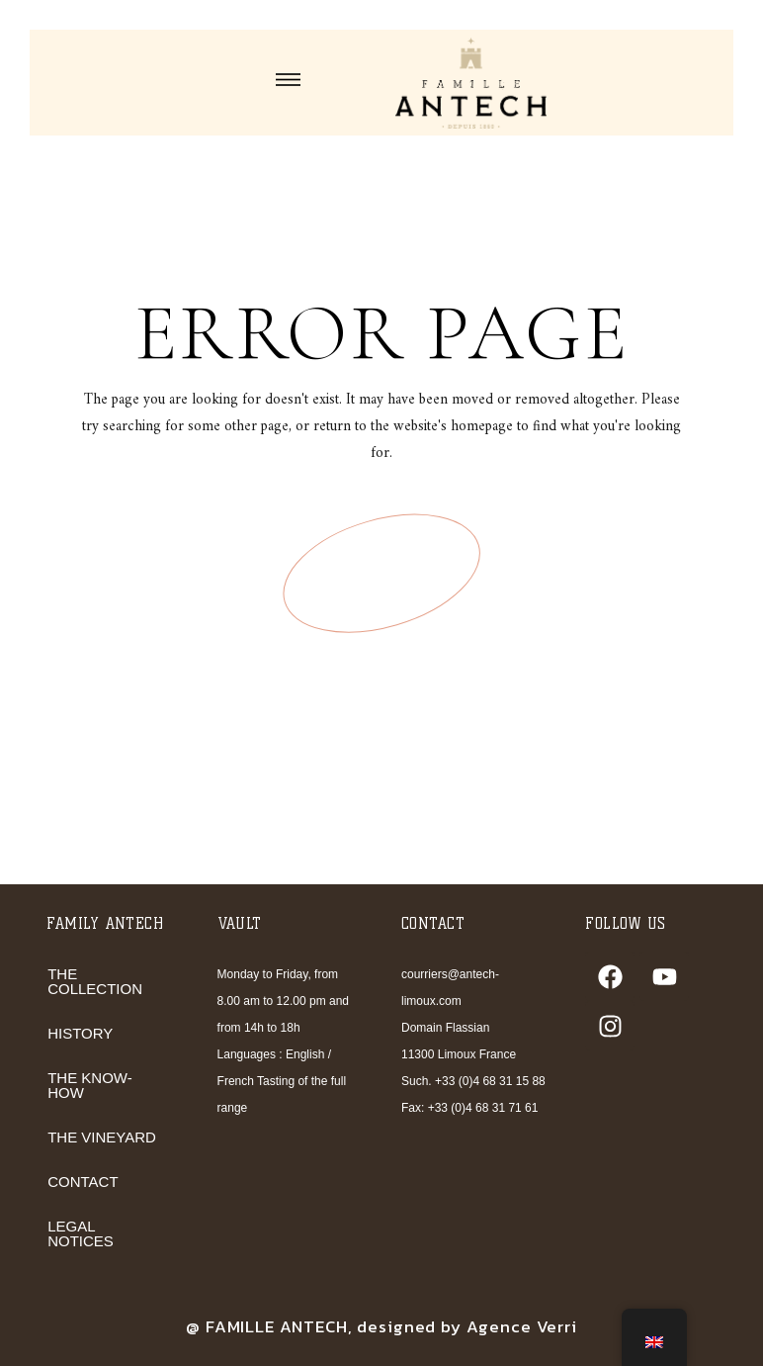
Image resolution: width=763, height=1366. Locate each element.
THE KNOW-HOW (89, 1085)
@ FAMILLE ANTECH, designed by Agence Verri (381, 1326)
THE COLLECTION (94, 981)
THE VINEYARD (101, 1137)
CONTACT (82, 1181)
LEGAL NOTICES (80, 1233)
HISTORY (80, 1033)
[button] (287, 82)
